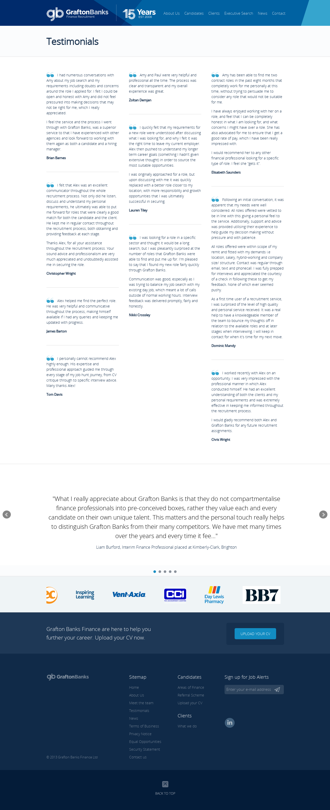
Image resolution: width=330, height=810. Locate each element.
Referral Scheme (191, 695)
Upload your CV (255, 633)
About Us (171, 13)
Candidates (194, 13)
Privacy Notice (140, 733)
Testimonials (139, 710)
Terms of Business (144, 726)
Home (134, 687)
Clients (214, 13)
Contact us (138, 757)
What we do (187, 726)
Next (323, 515)
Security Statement (144, 749)
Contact (278, 13)
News (262, 13)
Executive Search (238, 13)
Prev (7, 515)
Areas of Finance (191, 687)
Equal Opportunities (145, 741)
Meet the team (141, 702)
